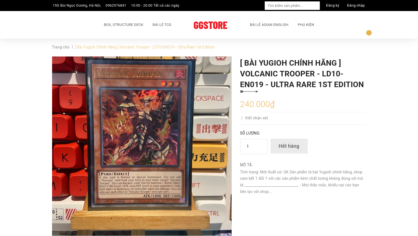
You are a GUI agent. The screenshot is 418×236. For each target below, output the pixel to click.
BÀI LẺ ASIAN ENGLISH (269, 25)
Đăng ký (332, 5)
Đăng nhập (356, 5)
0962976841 (116, 5)
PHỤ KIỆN (306, 25)
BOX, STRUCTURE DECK (123, 25)
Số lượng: (250, 133)
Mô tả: (246, 165)
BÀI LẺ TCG (162, 25)
